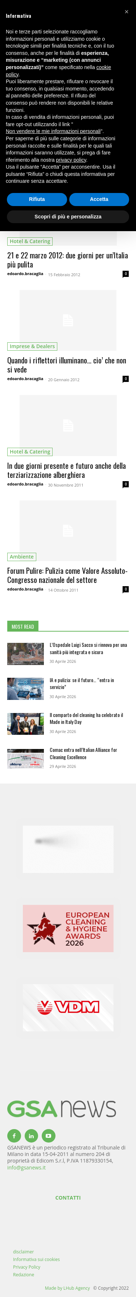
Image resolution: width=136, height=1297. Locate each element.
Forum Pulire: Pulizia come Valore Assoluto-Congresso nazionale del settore (67, 575)
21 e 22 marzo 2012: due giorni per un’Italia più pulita (67, 259)
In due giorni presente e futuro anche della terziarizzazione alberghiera (66, 470)
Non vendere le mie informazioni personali (53, 131)
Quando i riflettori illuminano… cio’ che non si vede (66, 364)
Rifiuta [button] (37, 199)
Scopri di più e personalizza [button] (67, 216)
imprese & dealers (32, 346)
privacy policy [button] (71, 160)
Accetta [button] (99, 199)
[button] (126, 11)
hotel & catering (30, 241)
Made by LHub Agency (67, 1288)
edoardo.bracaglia (25, 273)
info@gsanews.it (26, 1167)
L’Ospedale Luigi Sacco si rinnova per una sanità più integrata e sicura (88, 648)
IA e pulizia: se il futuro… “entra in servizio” (82, 683)
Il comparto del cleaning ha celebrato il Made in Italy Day (86, 718)
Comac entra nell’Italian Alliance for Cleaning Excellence (83, 753)
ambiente (22, 556)
